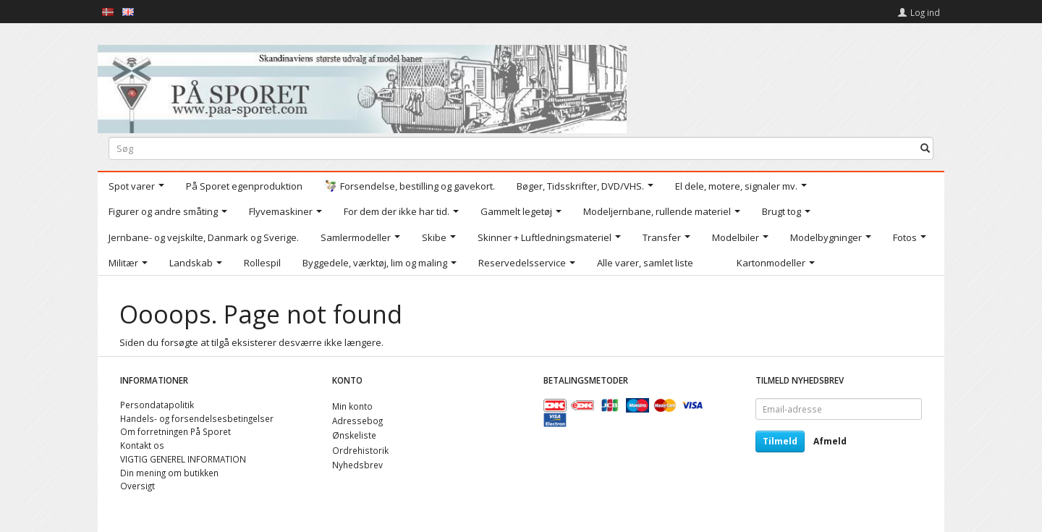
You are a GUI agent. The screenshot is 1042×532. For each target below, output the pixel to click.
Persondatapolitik (157, 404)
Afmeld (830, 441)
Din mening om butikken (169, 472)
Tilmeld (780, 441)
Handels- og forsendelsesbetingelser (197, 418)
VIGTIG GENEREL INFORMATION (183, 459)
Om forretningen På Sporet (175, 431)
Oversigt (137, 485)
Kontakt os (142, 445)
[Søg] (925, 148)
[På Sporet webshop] (362, 85)
